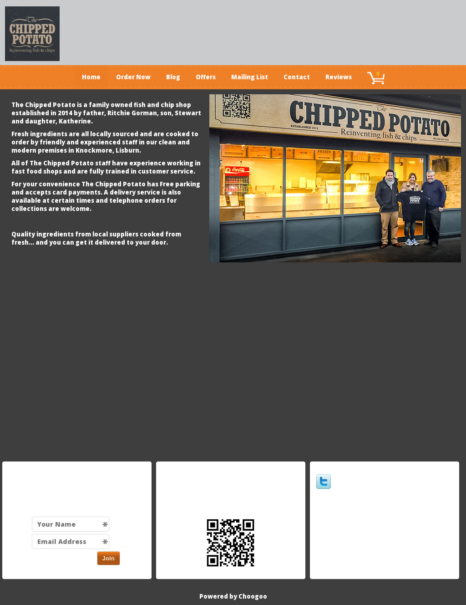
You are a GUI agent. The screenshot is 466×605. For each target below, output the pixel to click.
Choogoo (252, 596)
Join (108, 558)
